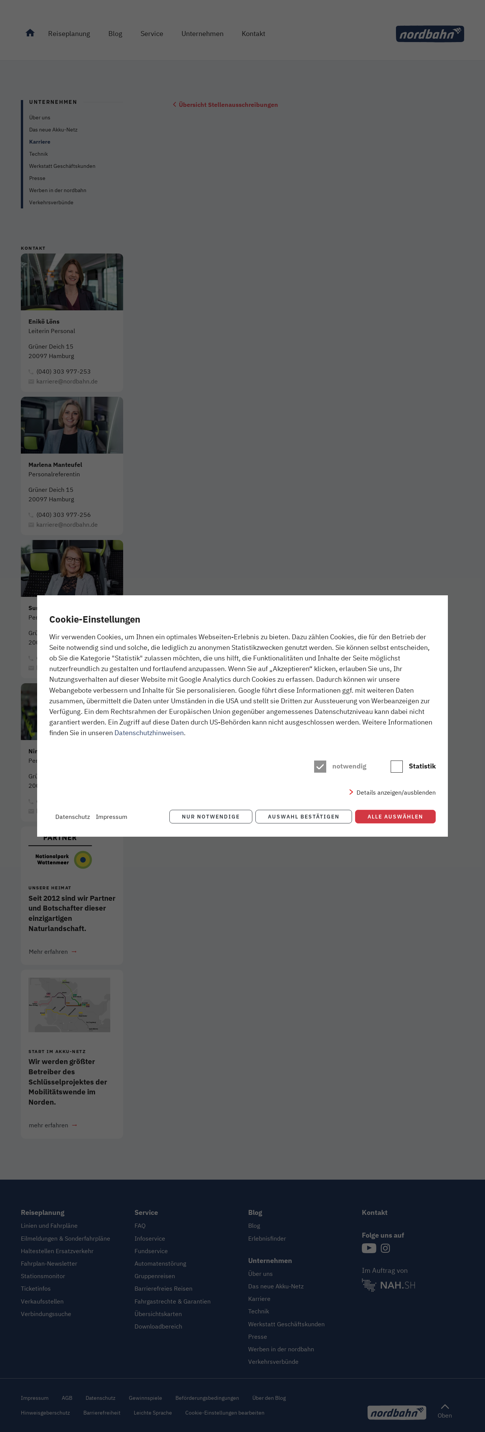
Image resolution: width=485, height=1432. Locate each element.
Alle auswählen (395, 816)
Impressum (111, 816)
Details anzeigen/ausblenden (396, 792)
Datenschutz (72, 816)
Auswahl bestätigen (304, 816)
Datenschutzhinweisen (149, 732)
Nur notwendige (211, 816)
